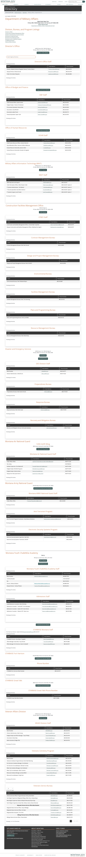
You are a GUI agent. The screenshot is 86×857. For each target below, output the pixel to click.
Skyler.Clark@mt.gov (42, 114)
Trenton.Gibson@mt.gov (53, 69)
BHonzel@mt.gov (48, 391)
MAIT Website (43, 170)
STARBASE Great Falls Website (43, 685)
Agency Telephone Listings (62, 830)
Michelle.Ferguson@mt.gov (39, 468)
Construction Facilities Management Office (14, 33)
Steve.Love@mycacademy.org (48, 611)
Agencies (60, 1)
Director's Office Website (43, 52)
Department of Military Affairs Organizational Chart (43, 25)
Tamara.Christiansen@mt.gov (44, 105)
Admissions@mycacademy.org (41, 576)
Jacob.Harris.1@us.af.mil (38, 473)
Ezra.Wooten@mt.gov (51, 763)
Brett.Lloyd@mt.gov (45, 410)
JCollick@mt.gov (47, 147)
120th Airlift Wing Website (43, 449)
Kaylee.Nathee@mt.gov (28, 632)
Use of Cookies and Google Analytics (15, 838)
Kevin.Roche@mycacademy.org (49, 609)
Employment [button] (5, 4)
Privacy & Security (20, 855)
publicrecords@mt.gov (53, 74)
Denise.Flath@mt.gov (42, 107)
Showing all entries (10, 63)
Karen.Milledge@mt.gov (56, 807)
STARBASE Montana (9, 40)
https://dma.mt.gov (43, 24)
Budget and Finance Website (43, 90)
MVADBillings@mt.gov (56, 815)
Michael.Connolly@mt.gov (52, 765)
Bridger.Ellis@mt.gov (50, 740)
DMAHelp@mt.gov (47, 182)
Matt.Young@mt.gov (50, 733)
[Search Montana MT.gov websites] (76, 2)
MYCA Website (43, 560)
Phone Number (69, 66)
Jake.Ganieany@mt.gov (52, 428)
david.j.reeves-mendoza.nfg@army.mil (52, 519)
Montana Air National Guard (11, 36)
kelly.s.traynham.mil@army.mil (57, 224)
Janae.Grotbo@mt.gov (43, 102)
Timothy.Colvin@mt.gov (56, 812)
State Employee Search (61, 832)
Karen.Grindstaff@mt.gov (49, 644)
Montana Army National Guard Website (43, 488)
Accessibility (30, 855)
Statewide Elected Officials (62, 836)
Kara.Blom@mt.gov (47, 189)
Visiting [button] (58, 4)
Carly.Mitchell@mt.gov (43, 109)
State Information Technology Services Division (17, 830)
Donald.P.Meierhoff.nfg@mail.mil (40, 466)
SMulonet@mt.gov (55, 803)
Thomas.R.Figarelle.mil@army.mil (34, 501)
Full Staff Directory (43, 358)
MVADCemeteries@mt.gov (52, 758)
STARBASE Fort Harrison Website (43, 658)
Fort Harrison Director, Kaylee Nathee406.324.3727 (43, 638)
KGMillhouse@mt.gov (48, 145)
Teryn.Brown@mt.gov (48, 641)
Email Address (52, 66)
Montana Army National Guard (12, 37)
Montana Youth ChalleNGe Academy (13, 39)
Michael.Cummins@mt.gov (52, 770)
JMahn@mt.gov (54, 795)
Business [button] (27, 4)
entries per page (10, 789)
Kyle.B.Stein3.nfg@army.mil (50, 537)
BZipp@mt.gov (54, 800)
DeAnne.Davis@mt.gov (38, 471)
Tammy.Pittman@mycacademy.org (42, 586)
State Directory (18, 12)
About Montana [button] (69, 4)
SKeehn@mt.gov (54, 817)
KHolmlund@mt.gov (51, 768)
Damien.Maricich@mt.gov (49, 143)
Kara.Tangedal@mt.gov (49, 639)
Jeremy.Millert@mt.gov (52, 773)
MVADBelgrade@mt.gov (56, 805)
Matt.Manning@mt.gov (52, 761)
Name (8, 66)
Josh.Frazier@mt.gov (47, 192)
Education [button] (80, 4)
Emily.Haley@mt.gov (50, 738)
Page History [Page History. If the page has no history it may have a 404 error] (39, 855)
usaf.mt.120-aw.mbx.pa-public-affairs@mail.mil (43, 461)
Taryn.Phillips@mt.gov (51, 735)
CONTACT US (11, 835)
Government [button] (48, 4)
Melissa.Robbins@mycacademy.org (42, 583)
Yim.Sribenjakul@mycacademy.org (49, 606)
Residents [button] (16, 4)
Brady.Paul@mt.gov (51, 775)
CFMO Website (43, 212)
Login (66, 1)
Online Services (37, 4)
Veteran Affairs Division (10, 42)
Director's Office (8, 32)
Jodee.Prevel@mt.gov (42, 112)
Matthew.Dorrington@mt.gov (57, 227)
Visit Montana (34, 846)
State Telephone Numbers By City (63, 835)
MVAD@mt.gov (49, 730)
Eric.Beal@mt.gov (54, 810)
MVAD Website (43, 718)
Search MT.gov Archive (50, 855)
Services (54, 1)
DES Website (43, 355)
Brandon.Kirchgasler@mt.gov (50, 150)
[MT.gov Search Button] (83, 2)
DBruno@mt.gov (45, 373)
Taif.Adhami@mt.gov (47, 187)
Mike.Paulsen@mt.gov (48, 185)
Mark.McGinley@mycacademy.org (49, 604)
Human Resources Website (43, 130)
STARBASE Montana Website (43, 624)
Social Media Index (60, 833)
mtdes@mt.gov (45, 371)
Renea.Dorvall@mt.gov (53, 71)
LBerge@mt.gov (54, 798)
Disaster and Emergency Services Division (14, 34)
